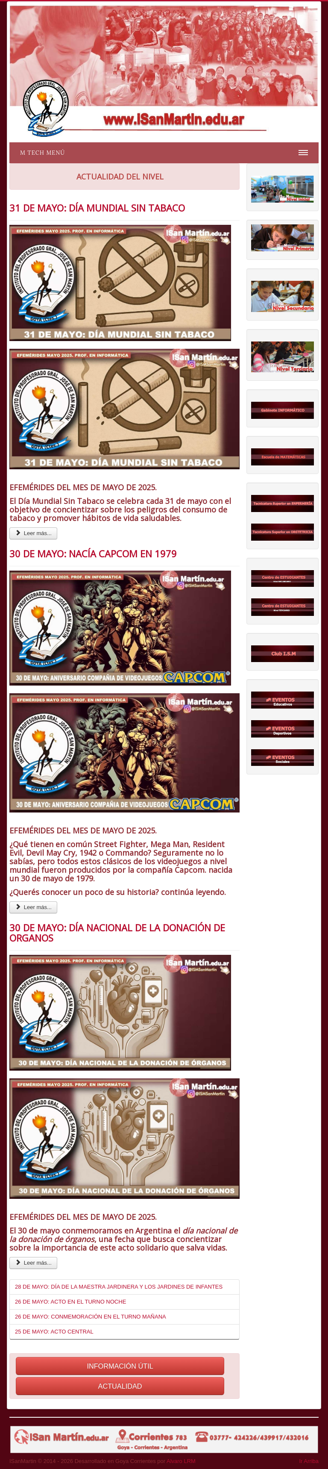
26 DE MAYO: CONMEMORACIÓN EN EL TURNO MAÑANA (90, 1316)
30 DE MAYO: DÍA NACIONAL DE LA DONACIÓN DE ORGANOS (117, 932)
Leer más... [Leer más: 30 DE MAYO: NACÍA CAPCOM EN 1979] (33, 907)
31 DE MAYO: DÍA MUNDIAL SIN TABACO (97, 207)
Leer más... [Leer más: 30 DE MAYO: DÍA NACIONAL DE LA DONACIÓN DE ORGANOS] (33, 1263)
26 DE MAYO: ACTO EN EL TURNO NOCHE (70, 1301)
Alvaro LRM (181, 1461)
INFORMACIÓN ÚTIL (120, 1366)
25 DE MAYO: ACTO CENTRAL (54, 1331)
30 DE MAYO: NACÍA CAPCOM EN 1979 (93, 553)
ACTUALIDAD (120, 1386)
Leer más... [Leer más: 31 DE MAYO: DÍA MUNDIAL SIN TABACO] (33, 533)
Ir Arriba (309, 1461)
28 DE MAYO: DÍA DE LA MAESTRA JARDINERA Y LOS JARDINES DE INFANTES (119, 1287)
